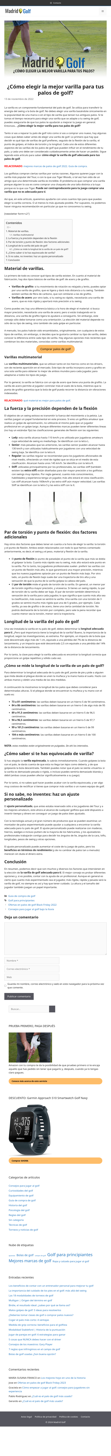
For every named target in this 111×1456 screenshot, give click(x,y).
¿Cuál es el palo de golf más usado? (52, 1396)
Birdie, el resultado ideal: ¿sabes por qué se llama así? (39, 1305)
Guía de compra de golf (21, 896)
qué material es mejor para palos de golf (47, 400)
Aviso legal (26, 1416)
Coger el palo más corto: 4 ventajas (29, 1320)
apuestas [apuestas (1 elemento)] (12, 1256)
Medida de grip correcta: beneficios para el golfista (38, 1324)
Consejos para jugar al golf (24, 1185)
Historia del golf (18, 1205)
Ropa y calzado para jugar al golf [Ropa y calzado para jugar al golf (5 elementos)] (71, 1261)
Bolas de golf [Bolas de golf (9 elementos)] (25, 1255)
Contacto (85, 1416)
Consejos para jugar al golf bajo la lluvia (31, 909)
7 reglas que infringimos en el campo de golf (34, 1349)
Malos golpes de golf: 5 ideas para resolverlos (35, 1310)
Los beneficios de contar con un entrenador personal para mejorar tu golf (51, 1285)
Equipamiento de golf (21, 1195)
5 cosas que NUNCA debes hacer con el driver (35, 1339)
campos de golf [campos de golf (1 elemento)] (40, 1256)
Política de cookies (68, 1416)
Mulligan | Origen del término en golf (30, 1300)
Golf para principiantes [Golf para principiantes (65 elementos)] (69, 1254)
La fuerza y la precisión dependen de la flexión (32, 238)
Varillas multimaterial (23, 234)
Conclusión (14, 260)
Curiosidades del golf (21, 1190)
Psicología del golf (19, 1210)
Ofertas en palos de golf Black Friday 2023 (42, 1382)
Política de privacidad (46, 1416)
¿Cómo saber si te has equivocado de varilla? (31, 252)
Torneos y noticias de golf (23, 1229)
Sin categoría (16, 1220)
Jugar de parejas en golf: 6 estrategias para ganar (37, 1334)
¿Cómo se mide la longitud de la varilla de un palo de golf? (40, 249)
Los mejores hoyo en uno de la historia (63, 1377)
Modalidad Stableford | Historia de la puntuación (37, 1329)
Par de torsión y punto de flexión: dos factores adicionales (38, 241)
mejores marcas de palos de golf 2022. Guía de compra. (55, 166)
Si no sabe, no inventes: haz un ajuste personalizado (35, 256)
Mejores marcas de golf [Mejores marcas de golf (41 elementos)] (30, 1260)
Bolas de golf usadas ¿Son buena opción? (32, 1354)
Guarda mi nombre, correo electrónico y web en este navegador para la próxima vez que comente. (56, 985)
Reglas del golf (17, 1215)
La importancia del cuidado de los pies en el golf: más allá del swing (47, 1290)
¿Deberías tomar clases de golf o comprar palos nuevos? (41, 1315)
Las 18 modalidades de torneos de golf (31, 1295)
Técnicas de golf (18, 1224)
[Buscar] (52, 1009)
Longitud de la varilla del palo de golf (27, 245)
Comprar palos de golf (55, 349)
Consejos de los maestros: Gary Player (30, 1344)
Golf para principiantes (21, 900)
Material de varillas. (18, 231)
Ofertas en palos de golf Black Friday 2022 (32, 904)
